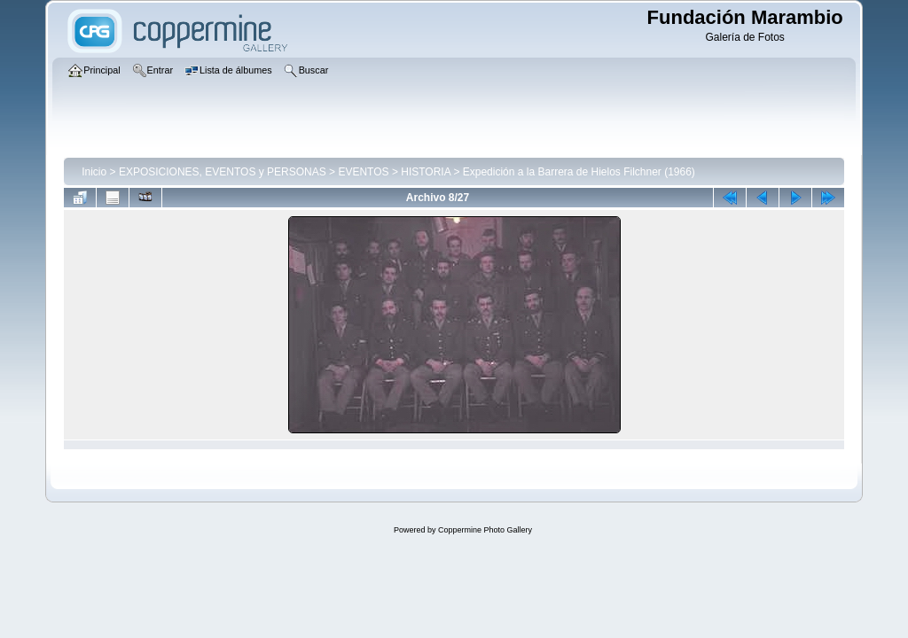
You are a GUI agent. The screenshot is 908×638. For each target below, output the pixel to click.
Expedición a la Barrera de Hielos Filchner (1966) (579, 172)
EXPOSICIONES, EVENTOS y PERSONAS (222, 172)
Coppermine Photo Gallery (485, 529)
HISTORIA (425, 172)
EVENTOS (363, 172)
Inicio (94, 172)
